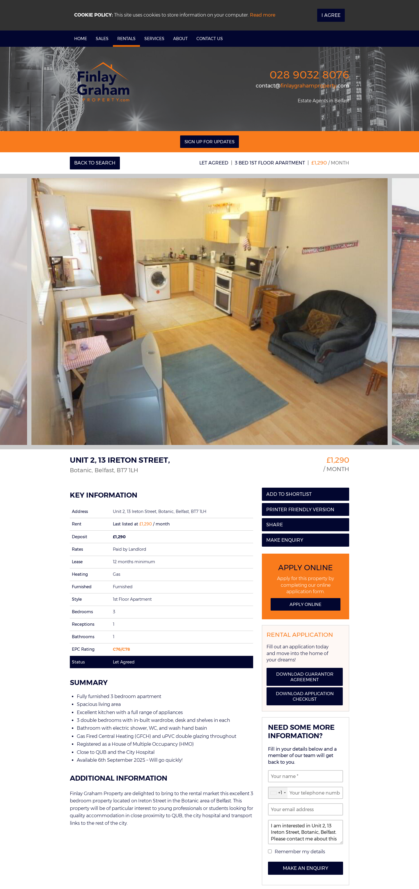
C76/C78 (121, 649)
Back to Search (95, 163)
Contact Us (209, 38)
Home (80, 38)
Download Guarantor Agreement (304, 676)
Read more (262, 15)
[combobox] (277, 793)
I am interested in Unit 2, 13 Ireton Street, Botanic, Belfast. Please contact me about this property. (305, 832)
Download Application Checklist (305, 696)
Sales (102, 38)
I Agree (331, 15)
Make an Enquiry (305, 868)
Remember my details (300, 851)
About (180, 38)
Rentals (126, 38)
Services (154, 38)
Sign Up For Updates (209, 141)
